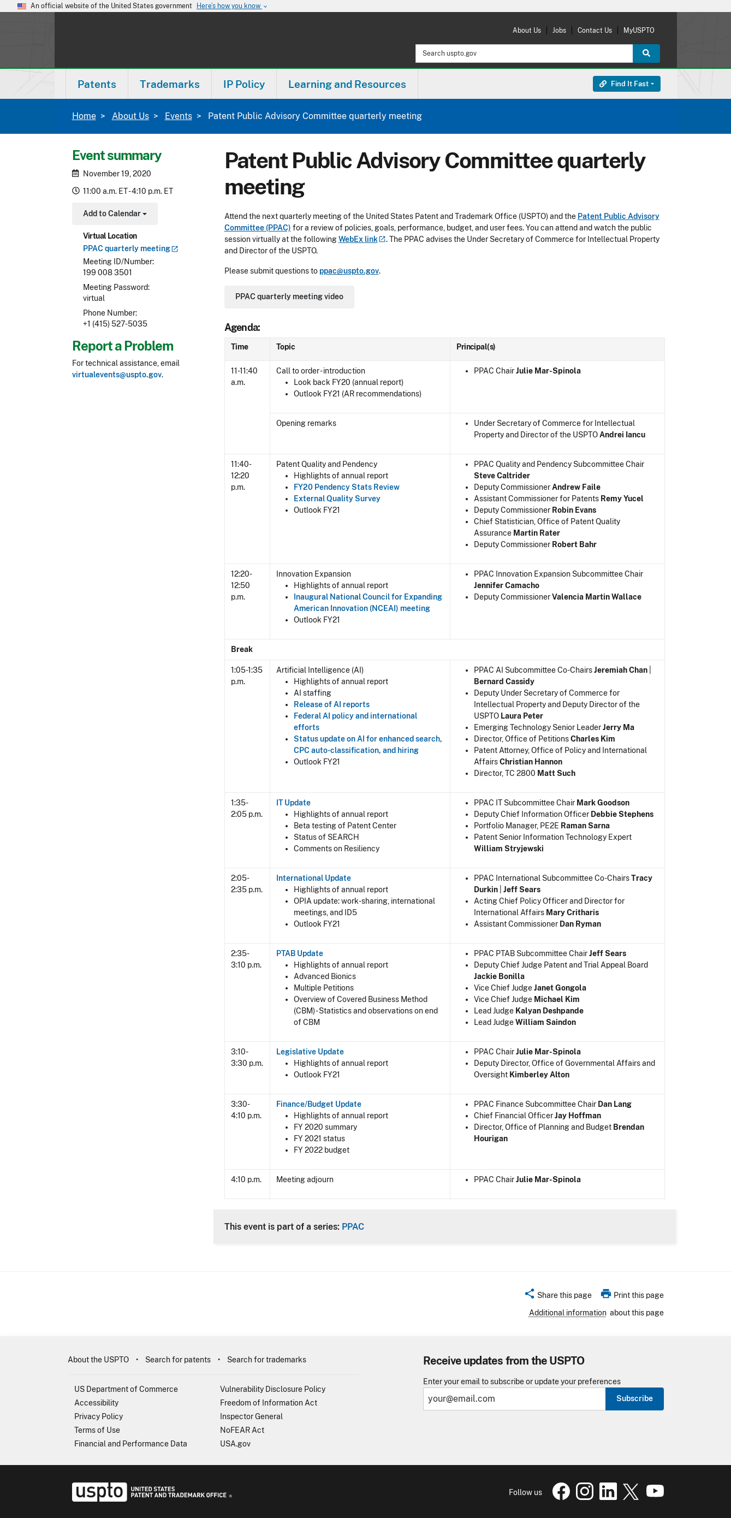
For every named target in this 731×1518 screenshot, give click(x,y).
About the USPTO (98, 1359)
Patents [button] (97, 84)
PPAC (353, 1226)
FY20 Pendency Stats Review (347, 487)
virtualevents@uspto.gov (117, 374)
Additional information (568, 1312)
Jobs (559, 30)
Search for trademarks (266, 1359)
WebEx (362, 239)
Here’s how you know (233, 6)
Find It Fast (624, 84)
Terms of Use (97, 1430)
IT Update (293, 802)
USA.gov (235, 1443)
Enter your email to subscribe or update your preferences (522, 1382)
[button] (558, 1296)
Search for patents (178, 1359)
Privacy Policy (98, 1416)
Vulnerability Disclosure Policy (272, 1389)
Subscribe (634, 1398)
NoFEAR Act (242, 1430)
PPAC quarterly (131, 248)
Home (84, 116)
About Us (527, 30)
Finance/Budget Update (318, 1104)
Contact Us (595, 30)
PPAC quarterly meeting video (289, 296)
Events (178, 116)
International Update (313, 878)
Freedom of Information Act (268, 1402)
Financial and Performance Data (130, 1443)
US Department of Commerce (126, 1389)
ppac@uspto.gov (349, 270)
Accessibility (96, 1402)
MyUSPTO (639, 30)
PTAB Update (299, 953)
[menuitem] (97, 84)
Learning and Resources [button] (347, 84)
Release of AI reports (332, 704)
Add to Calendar (113, 215)
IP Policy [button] (244, 84)
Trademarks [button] (170, 84)
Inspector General (251, 1416)
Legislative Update (310, 1051)
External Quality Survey (337, 498)
